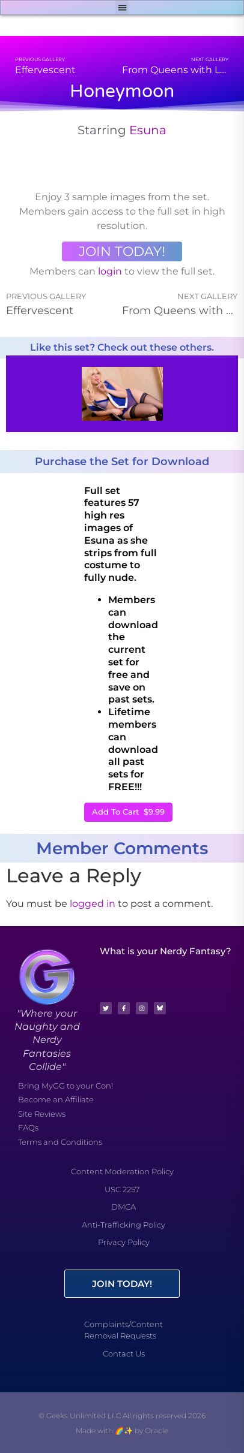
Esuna (147, 130)
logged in (92, 903)
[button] (122, 7)
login (110, 271)
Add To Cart (128, 811)
